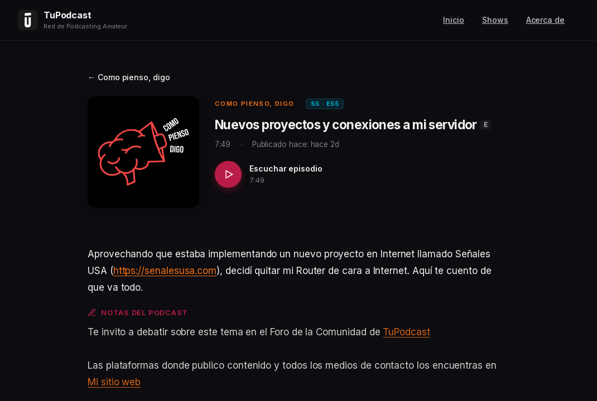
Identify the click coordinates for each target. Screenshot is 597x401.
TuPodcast (406, 332)
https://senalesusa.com (164, 270)
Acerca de (545, 20)
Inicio (453, 20)
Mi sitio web (114, 382)
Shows (495, 20)
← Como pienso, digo (129, 77)
